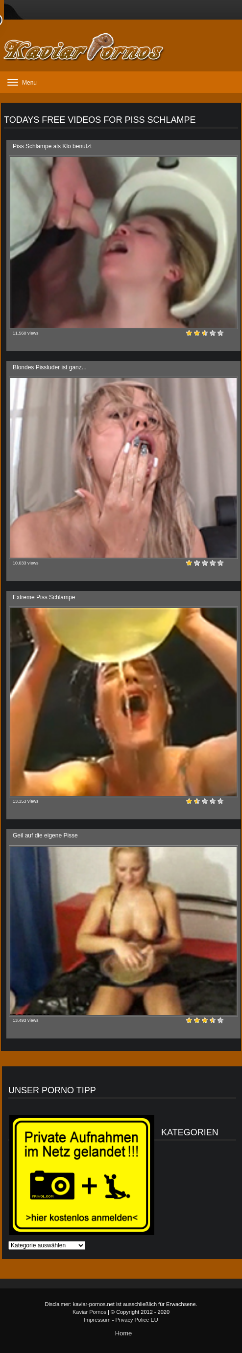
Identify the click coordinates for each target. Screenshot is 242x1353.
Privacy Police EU (136, 1320)
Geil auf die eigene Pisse (45, 835)
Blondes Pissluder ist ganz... (50, 367)
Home (123, 1333)
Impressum (97, 1320)
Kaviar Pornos (89, 1312)
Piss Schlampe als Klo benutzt (52, 146)
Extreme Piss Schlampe (44, 597)
